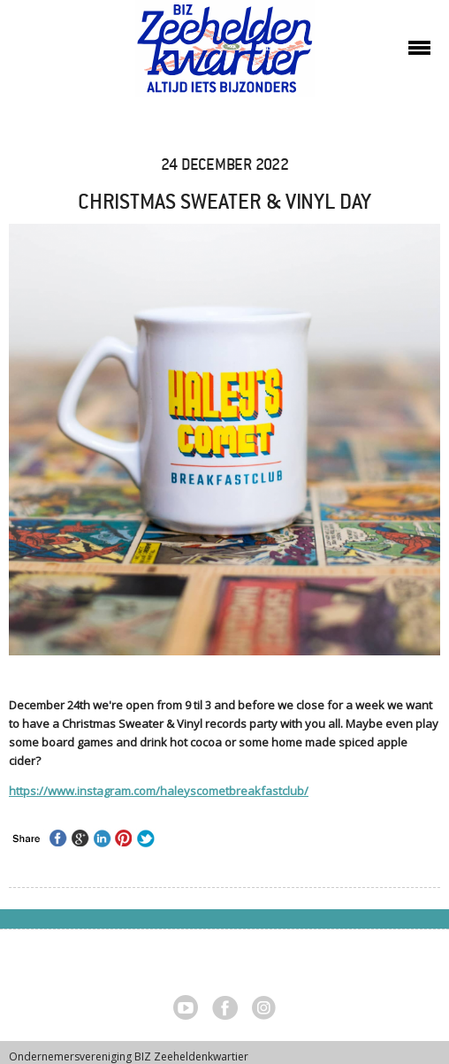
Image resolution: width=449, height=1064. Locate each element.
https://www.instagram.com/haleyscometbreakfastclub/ (158, 791)
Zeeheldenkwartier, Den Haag (225, 55)
